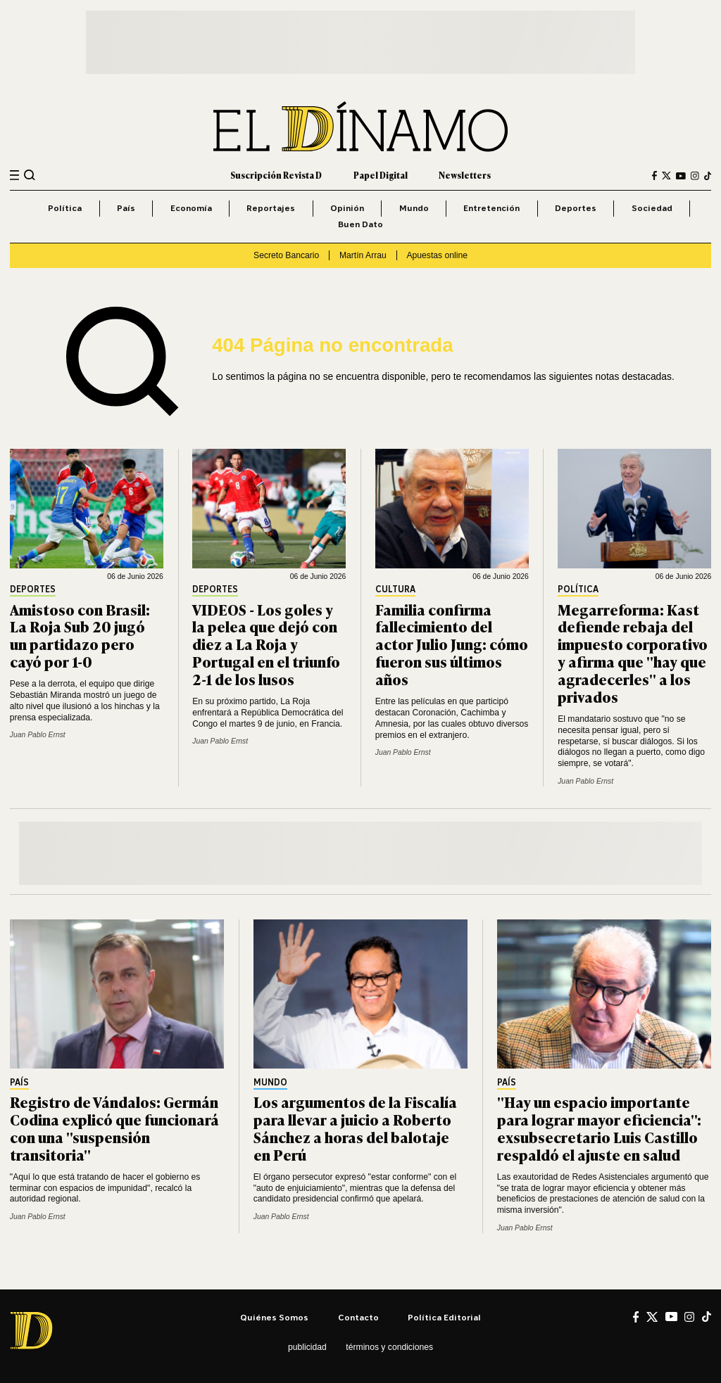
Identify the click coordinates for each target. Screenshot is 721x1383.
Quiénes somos (274, 1317)
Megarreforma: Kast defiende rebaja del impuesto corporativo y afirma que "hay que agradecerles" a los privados (633, 652)
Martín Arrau (363, 255)
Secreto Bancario (286, 255)
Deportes (575, 208)
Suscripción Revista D (276, 175)
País (126, 208)
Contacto (358, 1317)
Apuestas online (437, 255)
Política (65, 208)
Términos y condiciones (389, 1347)
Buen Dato (360, 224)
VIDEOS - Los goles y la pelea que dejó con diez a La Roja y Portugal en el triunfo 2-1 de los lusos (266, 644)
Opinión (347, 208)
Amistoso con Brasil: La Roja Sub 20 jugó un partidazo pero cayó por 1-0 (80, 635)
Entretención (491, 208)
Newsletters (465, 175)
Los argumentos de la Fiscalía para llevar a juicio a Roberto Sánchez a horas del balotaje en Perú (355, 1127)
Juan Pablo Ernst (37, 735)
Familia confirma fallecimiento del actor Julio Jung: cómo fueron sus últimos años (451, 644)
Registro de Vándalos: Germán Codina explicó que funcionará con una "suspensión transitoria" (114, 1127)
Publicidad (307, 1347)
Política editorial (444, 1317)
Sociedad (652, 208)
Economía (191, 208)
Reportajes (270, 208)
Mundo (414, 208)
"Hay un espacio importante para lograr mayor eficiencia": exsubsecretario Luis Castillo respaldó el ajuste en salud (599, 1127)
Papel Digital (380, 175)
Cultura (395, 589)
